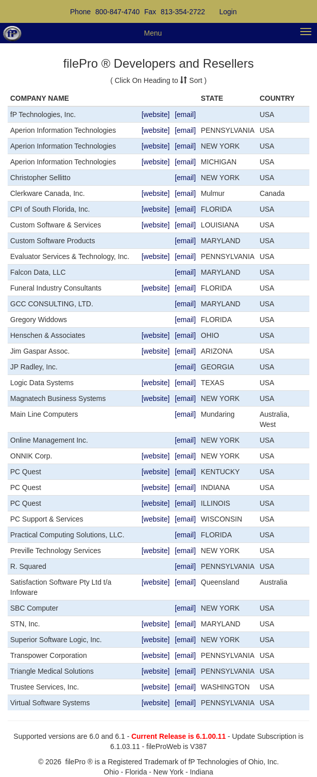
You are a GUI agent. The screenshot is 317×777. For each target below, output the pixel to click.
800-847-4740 (117, 12)
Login (227, 12)
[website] (156, 114)
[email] (185, 114)
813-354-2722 (183, 12)
